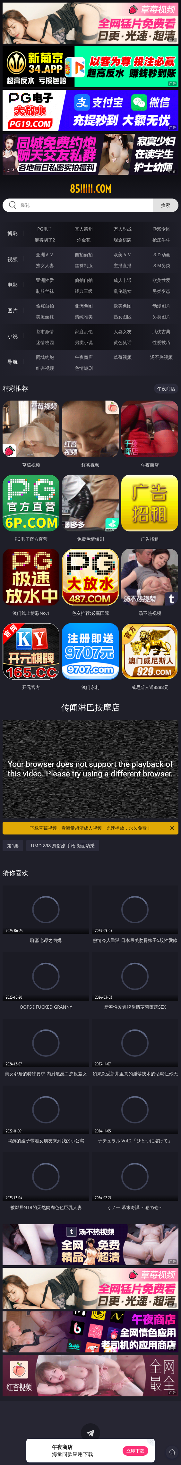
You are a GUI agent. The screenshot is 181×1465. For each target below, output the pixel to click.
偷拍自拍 (84, 280)
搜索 (165, 205)
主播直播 (123, 265)
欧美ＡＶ (123, 254)
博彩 (12, 233)
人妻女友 (123, 331)
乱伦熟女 (123, 291)
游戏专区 (161, 229)
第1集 (13, 846)
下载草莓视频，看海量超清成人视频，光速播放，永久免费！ (102, 828)
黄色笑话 (123, 342)
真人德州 (84, 229)
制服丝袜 (45, 291)
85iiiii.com (90, 188)
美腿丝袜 (45, 317)
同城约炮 (45, 357)
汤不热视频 (161, 357)
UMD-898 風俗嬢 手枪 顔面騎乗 (63, 846)
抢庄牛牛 (161, 240)
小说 (12, 336)
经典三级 (84, 291)
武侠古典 (161, 331)
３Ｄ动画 (161, 254)
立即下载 (135, 1451)
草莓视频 (123, 357)
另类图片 (161, 317)
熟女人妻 (45, 265)
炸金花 (83, 240)
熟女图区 (123, 317)
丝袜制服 (84, 265)
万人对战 (123, 229)
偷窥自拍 (45, 306)
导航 (12, 361)
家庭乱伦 (84, 331)
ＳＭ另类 (161, 265)
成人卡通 (123, 280)
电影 (12, 284)
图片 (12, 310)
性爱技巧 (161, 342)
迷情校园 (45, 342)
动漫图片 (161, 306)
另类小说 (84, 342)
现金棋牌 (123, 240)
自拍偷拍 (84, 254)
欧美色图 (123, 306)
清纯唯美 (84, 317)
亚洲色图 (84, 306)
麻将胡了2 (45, 240)
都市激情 (45, 331)
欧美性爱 (161, 280)
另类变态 (161, 291)
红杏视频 (45, 368)
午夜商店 (84, 357)
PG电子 (44, 229)
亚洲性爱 (45, 280)
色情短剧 (84, 368)
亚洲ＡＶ (45, 254)
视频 (12, 259)
